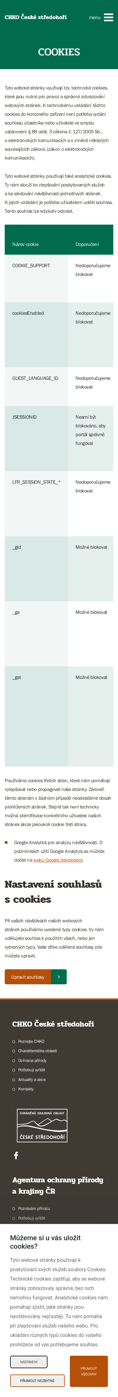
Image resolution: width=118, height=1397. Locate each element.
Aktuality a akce (32, 1079)
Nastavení (28, 1362)
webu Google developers (57, 860)
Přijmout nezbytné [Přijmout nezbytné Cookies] (37, 1381)
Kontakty (26, 1088)
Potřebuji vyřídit (31, 1069)
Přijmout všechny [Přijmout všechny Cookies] (89, 1371)
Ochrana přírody (32, 1060)
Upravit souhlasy (27, 977)
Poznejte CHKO (31, 1041)
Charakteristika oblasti (37, 1050)
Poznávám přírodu (34, 1208)
